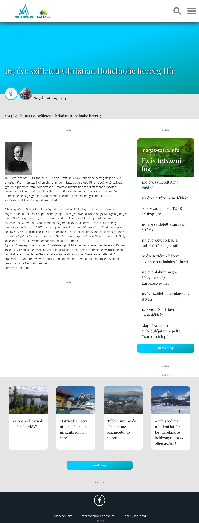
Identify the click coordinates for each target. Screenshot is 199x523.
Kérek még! (166, 348)
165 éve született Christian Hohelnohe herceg (63, 115)
